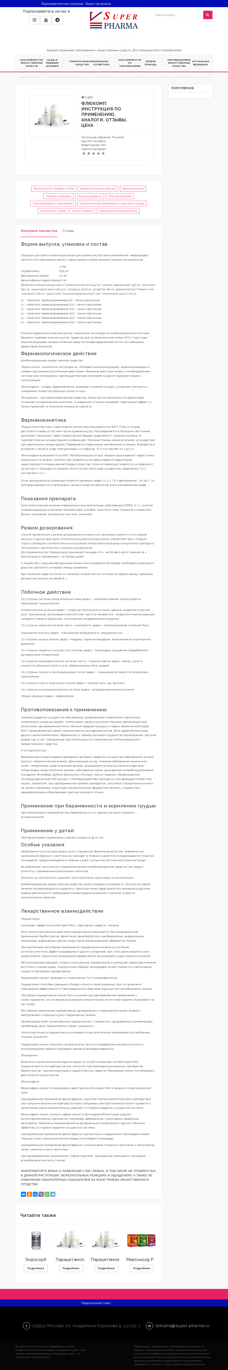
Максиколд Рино (144, 1259)
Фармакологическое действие (98, 188)
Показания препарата (58, 196)
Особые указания (82, 210)
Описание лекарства (39, 230)
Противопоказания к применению (53, 203)
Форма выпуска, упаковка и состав (54, 188)
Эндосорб (35, 1259)
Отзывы (68, 230)
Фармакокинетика (133, 188)
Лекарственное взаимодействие (118, 210)
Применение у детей (53, 210)
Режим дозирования (89, 196)
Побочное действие (120, 196)
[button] (34, 20)
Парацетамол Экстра (113, 1259)
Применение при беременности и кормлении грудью (112, 203)
